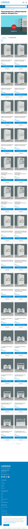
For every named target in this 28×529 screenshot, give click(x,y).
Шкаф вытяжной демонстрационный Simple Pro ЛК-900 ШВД (7, 173)
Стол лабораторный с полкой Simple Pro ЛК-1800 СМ (6, 432)
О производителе (12, 37)
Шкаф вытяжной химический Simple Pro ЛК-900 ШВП (6, 60)
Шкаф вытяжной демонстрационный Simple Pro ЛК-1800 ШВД (20, 203)
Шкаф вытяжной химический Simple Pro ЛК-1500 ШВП (6, 89)
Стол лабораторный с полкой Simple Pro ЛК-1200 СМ (6, 403)
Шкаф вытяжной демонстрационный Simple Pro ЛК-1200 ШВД (20, 173)
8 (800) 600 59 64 (5, 470)
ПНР (2, 508)
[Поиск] (25, 6)
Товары (4, 37)
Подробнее (7, 68)
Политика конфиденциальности (6, 514)
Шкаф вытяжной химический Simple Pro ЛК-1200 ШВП (20, 60)
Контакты (2, 482)
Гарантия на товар (4, 513)
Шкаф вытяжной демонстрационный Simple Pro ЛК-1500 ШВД (7, 203)
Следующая (18, 443)
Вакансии (2, 486)
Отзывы (2, 485)
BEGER (2, 500)
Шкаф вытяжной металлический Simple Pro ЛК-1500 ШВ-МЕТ (7, 145)
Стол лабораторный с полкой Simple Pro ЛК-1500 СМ (20, 403)
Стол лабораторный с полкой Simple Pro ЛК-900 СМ (20, 375)
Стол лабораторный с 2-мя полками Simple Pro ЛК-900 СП (20, 432)
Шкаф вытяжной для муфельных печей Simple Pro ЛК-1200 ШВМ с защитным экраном (21, 261)
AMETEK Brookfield (4, 499)
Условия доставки (4, 511)
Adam (2, 494)
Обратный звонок (9, 455)
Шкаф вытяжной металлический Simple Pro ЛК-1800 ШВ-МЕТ (21, 145)
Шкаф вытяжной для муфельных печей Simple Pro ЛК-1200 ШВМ (7, 261)
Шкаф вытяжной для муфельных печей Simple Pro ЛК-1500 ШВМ (7, 290)
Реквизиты (3, 488)
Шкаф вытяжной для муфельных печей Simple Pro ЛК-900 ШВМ (7, 232)
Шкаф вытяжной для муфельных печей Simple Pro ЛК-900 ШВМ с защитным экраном (21, 232)
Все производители (4, 502)
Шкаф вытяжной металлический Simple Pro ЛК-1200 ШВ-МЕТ (21, 117)
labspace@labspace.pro (5, 474)
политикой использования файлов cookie (11, 521)
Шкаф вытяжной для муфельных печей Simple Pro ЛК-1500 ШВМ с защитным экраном (21, 290)
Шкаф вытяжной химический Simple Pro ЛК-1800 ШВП (20, 89)
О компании (3, 483)
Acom (2, 496)
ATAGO (2, 497)
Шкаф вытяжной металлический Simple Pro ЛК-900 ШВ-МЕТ (7, 117)
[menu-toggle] (2, 6)
